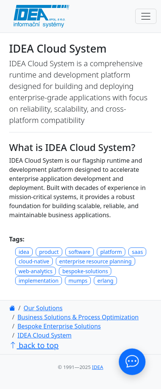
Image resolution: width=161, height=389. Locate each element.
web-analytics (35, 271)
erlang (105, 280)
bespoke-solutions (85, 271)
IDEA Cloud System (44, 335)
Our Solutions (43, 308)
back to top (33, 345)
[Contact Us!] (132, 362)
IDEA (97, 367)
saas (137, 251)
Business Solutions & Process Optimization (78, 317)
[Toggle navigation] (145, 16)
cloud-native (34, 261)
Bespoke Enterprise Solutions (59, 326)
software (79, 251)
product (49, 251)
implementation (38, 280)
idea (24, 251)
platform (111, 251)
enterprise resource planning (95, 261)
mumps (77, 280)
